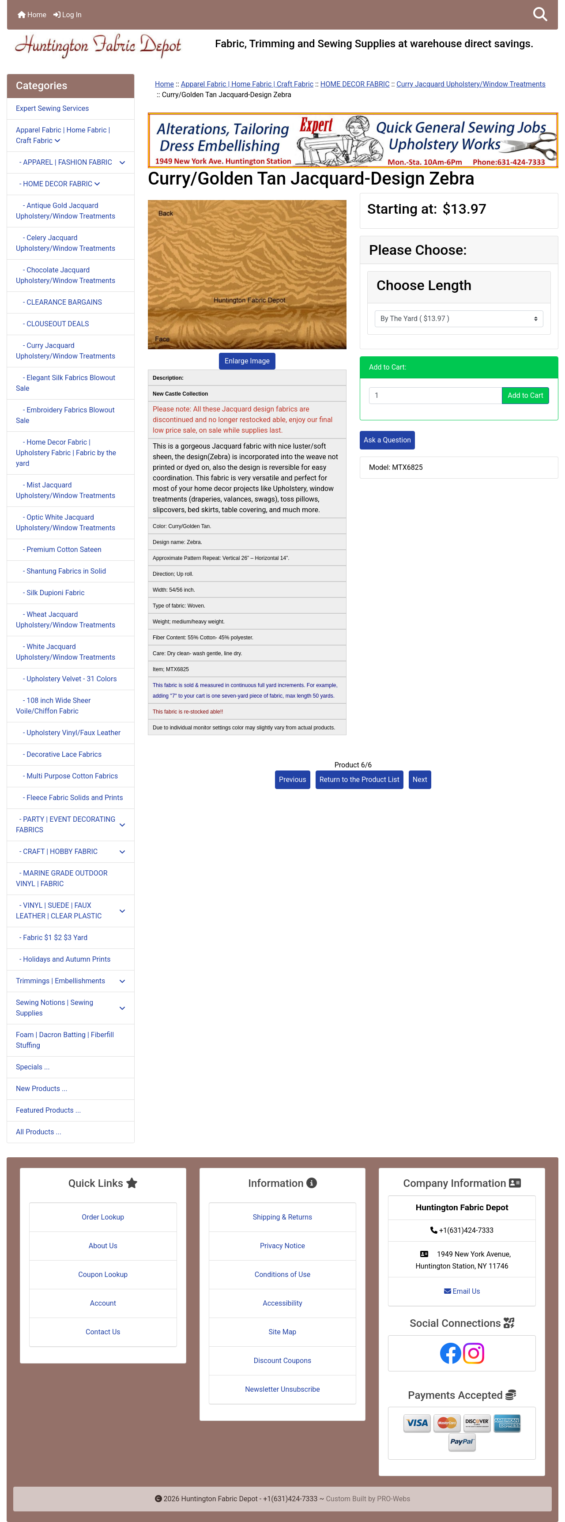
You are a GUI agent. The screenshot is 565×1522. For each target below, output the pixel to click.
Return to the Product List (359, 779)
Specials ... (33, 1067)
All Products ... (38, 1132)
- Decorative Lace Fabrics (59, 754)
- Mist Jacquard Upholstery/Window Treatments (65, 490)
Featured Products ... (48, 1110)
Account (103, 1303)
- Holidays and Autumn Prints (63, 959)
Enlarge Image (247, 361)
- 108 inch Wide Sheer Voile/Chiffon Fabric (53, 705)
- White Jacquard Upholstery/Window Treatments (65, 651)
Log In (67, 15)
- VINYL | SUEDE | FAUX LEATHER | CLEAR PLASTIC (70, 910)
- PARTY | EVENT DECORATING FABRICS (70, 824)
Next (420, 779)
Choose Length (424, 285)
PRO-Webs (393, 1499)
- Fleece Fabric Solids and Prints (69, 797)
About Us (103, 1246)
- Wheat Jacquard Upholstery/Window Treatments (65, 619)
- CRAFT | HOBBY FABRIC (70, 851)
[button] (540, 15)
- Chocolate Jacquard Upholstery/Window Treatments (65, 275)
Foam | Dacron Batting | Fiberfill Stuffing (65, 1040)
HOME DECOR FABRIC (355, 84)
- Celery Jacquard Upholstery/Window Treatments (65, 243)
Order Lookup (103, 1217)
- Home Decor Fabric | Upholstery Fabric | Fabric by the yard (66, 453)
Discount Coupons (283, 1360)
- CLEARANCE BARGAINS (59, 302)
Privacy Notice (282, 1246)
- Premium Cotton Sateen (59, 549)
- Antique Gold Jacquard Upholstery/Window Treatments (65, 210)
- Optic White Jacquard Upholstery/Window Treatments (65, 522)
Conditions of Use (282, 1274)
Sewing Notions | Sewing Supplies (70, 1007)
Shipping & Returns (283, 1217)
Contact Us (103, 1332)
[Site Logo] (99, 46)
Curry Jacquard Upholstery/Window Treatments (471, 84)
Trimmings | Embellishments (70, 981)
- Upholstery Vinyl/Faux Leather (68, 733)
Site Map (283, 1332)
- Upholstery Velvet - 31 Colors (66, 679)
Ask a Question (387, 440)
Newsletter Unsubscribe (282, 1389)
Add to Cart (525, 395)
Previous (292, 779)
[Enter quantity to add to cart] (435, 395)
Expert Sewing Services (52, 108)
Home (32, 15)
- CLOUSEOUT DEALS (52, 324)
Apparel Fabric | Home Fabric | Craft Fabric (247, 84)
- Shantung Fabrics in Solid (61, 571)
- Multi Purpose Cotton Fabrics (67, 776)
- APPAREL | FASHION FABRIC (70, 162)
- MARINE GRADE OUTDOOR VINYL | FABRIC (62, 878)
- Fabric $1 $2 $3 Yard (51, 937)
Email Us (462, 1291)
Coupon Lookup (103, 1274)
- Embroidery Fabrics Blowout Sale (65, 415)
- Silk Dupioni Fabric (50, 593)
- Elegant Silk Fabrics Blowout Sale (65, 383)
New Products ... (42, 1088)
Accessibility (282, 1303)
